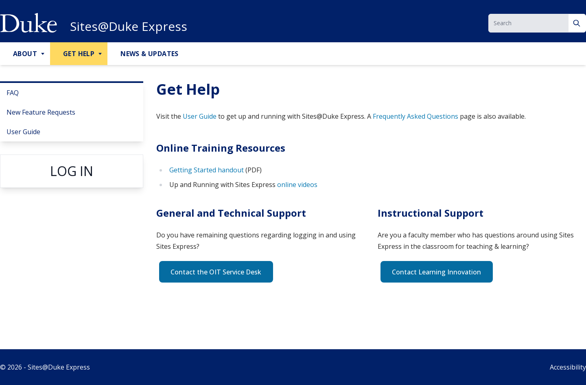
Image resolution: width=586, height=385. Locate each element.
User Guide (23, 131)
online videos (297, 184)
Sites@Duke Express (128, 26)
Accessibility (568, 367)
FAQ (13, 92)
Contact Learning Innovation (436, 272)
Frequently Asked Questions (415, 116)
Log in (71, 171)
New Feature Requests (41, 112)
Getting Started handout (207, 169)
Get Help (78, 53)
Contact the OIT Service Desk (216, 272)
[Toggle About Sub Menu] (43, 54)
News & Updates (149, 53)
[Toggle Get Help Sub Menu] (100, 54)
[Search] (577, 23)
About (25, 53)
